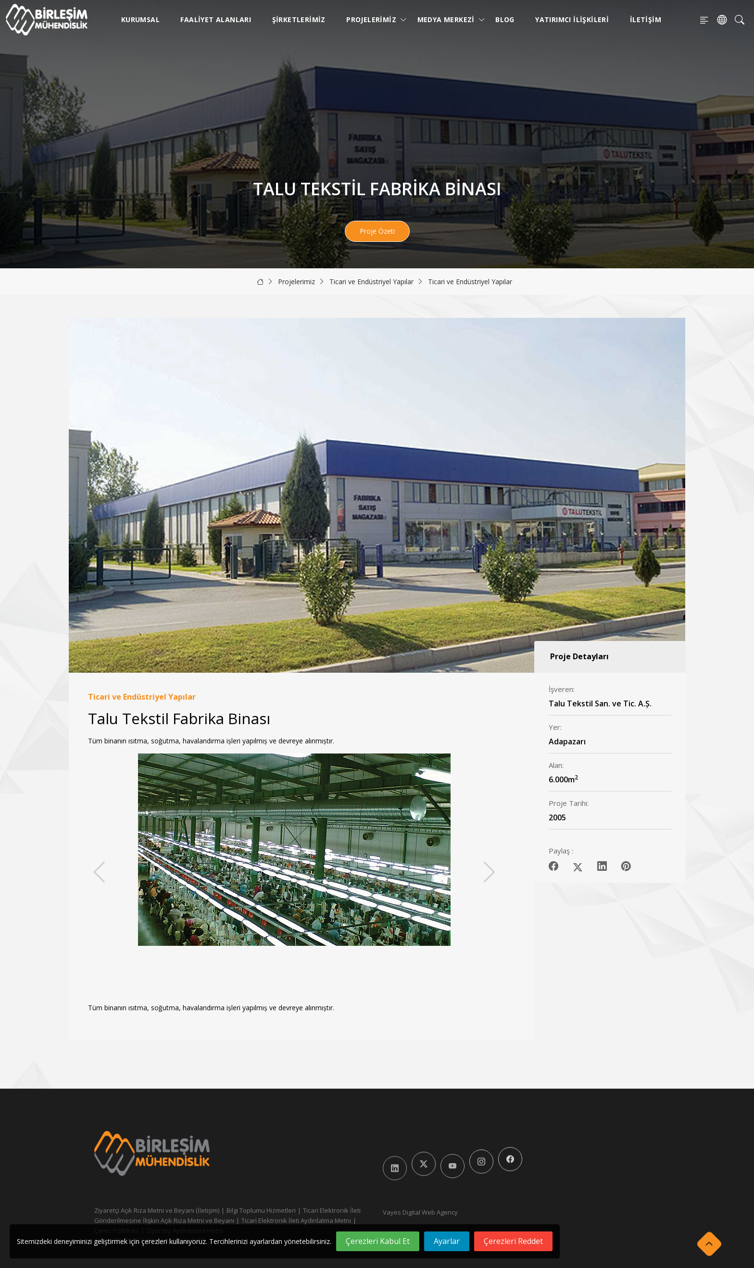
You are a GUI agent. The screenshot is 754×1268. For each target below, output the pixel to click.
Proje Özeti (377, 231)
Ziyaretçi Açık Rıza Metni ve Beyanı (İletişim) (156, 1210)
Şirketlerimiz (299, 19)
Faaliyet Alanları (215, 19)
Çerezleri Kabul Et (378, 1241)
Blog (505, 19)
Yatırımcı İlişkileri (572, 19)
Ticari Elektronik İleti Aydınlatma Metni (296, 1220)
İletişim (645, 19)
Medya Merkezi (447, 19)
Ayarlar (447, 1241)
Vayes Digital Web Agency (420, 1212)
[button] (489, 872)
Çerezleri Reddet (513, 1241)
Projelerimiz (373, 19)
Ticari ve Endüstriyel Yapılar (371, 281)
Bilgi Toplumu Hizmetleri (261, 1210)
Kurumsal (140, 19)
